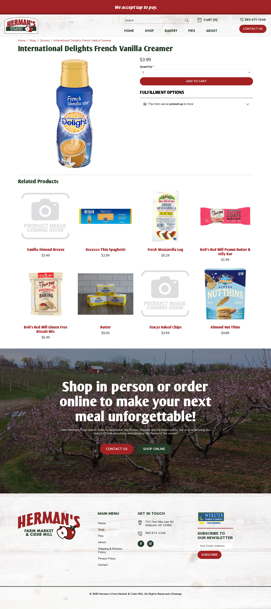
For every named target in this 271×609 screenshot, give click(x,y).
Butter (105, 327)
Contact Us (117, 449)
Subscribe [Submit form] (209, 555)
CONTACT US (253, 29)
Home (129, 31)
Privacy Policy (107, 559)
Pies (191, 31)
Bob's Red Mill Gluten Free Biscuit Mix (45, 329)
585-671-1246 (255, 20)
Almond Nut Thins (225, 327)
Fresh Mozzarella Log (165, 249)
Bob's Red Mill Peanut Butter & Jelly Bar (225, 251)
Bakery (171, 31)
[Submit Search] (187, 20)
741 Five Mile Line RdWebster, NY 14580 (159, 523)
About (211, 31)
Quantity (147, 67)
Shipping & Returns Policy (110, 550)
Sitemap (176, 594)
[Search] (154, 20)
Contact (103, 565)
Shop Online (154, 449)
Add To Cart (196, 81)
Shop (149, 31)
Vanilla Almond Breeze (46, 249)
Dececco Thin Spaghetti (106, 249)
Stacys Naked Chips (165, 327)
